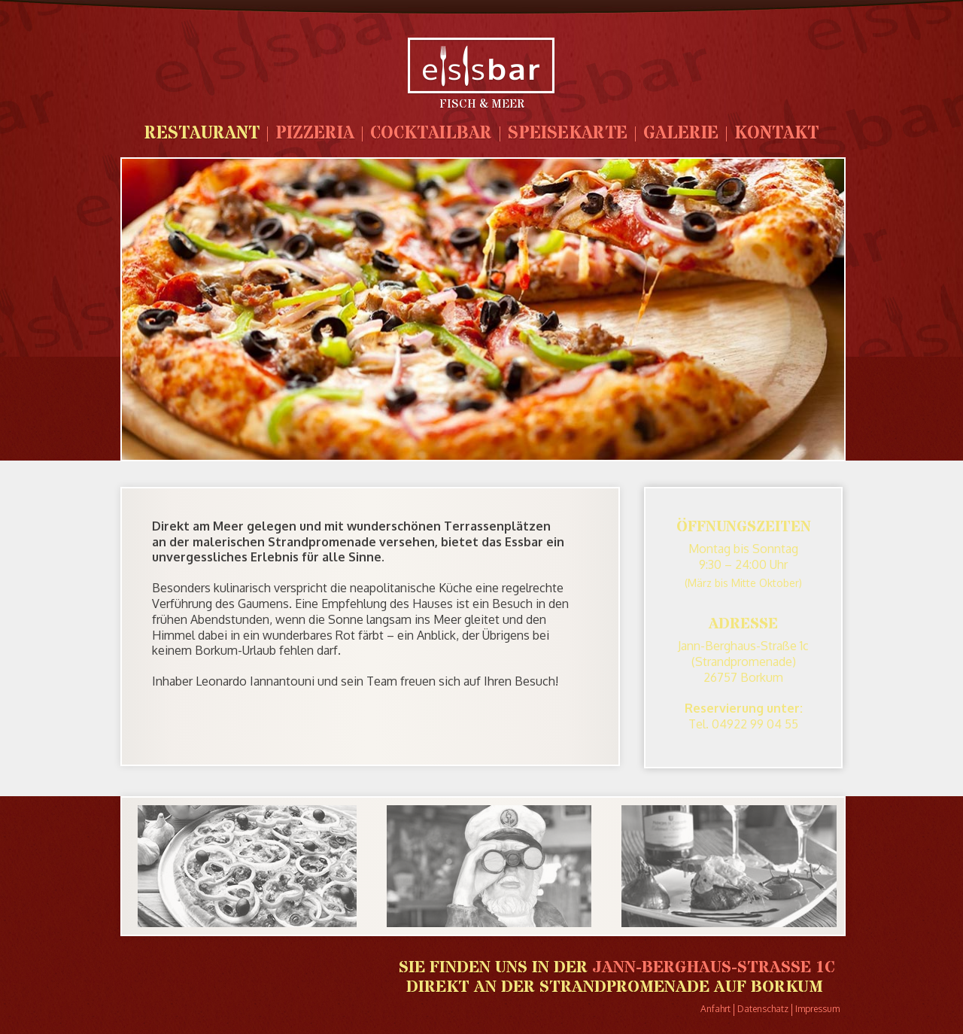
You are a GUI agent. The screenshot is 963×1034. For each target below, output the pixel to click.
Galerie (680, 133)
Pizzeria (314, 133)
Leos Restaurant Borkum (481, 65)
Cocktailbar (431, 133)
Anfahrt (715, 1008)
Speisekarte (567, 133)
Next (837, 870)
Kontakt (776, 133)
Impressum (817, 1008)
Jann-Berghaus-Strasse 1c (713, 967)
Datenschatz (762, 1008)
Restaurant (202, 133)
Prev (134, 870)
